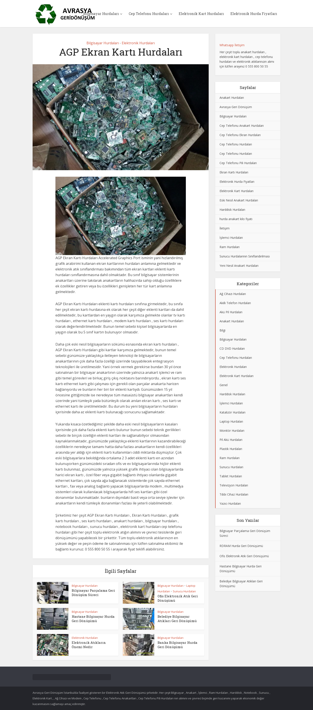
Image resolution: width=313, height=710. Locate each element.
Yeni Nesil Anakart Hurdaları (239, 266)
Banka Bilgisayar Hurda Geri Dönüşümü (177, 644)
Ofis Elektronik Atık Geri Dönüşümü (244, 556)
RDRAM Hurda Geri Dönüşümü (241, 546)
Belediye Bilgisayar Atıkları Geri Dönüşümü (177, 618)
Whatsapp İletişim (232, 45)
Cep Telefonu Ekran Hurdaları (240, 135)
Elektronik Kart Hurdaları (201, 13)
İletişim (225, 228)
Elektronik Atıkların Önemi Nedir (89, 644)
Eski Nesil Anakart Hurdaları (239, 200)
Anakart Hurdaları (232, 98)
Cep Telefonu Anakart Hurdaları (242, 126)
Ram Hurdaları (230, 247)
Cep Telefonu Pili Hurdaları (238, 163)
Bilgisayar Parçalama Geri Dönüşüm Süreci (93, 592)
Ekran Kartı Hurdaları (234, 172)
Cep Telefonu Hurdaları (149, 13)
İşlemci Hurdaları (231, 238)
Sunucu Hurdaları (184, 591)
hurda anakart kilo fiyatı (236, 219)
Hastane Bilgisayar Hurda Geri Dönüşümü (93, 618)
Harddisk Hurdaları (232, 210)
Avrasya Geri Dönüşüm (236, 107)
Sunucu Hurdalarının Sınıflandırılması (245, 256)
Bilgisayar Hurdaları (101, 13)
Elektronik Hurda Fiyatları (253, 13)
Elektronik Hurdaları (138, 43)
